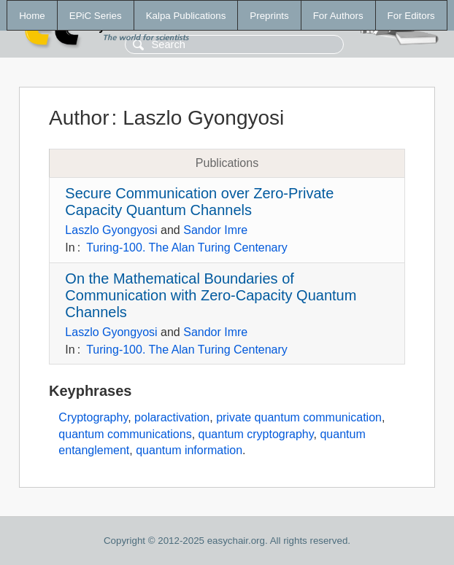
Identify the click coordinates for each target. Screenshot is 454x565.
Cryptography (93, 417)
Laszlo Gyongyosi (111, 230)
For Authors (338, 15)
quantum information (189, 450)
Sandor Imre (215, 230)
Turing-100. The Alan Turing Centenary (187, 247)
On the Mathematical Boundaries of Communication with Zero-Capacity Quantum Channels (210, 295)
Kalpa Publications (186, 15)
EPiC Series (95, 15)
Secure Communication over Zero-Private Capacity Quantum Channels (199, 201)
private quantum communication (299, 417)
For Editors (411, 15)
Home (32, 15)
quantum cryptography (256, 434)
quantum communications (124, 434)
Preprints (269, 15)
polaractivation (171, 417)
